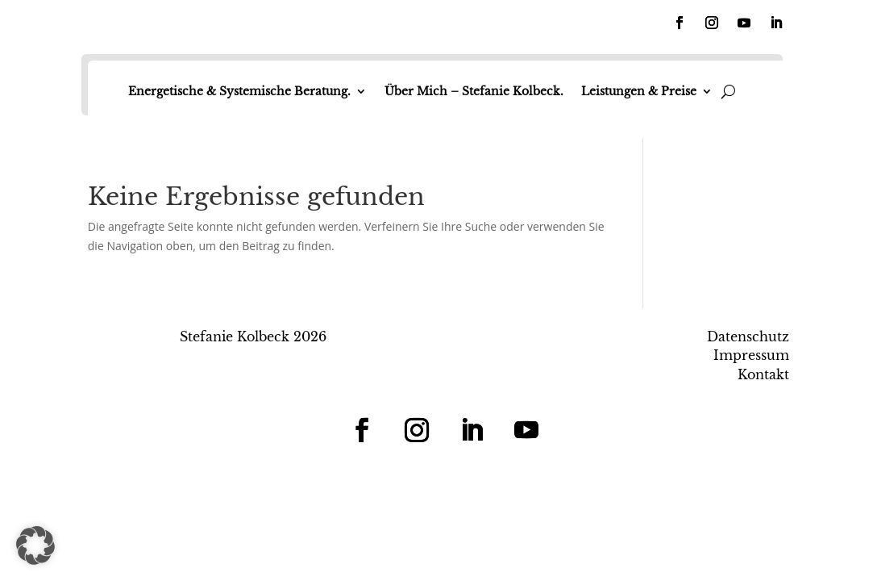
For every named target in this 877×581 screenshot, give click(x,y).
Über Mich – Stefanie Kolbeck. (473, 91)
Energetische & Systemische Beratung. (239, 91)
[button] (35, 545)
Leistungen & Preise (638, 91)
